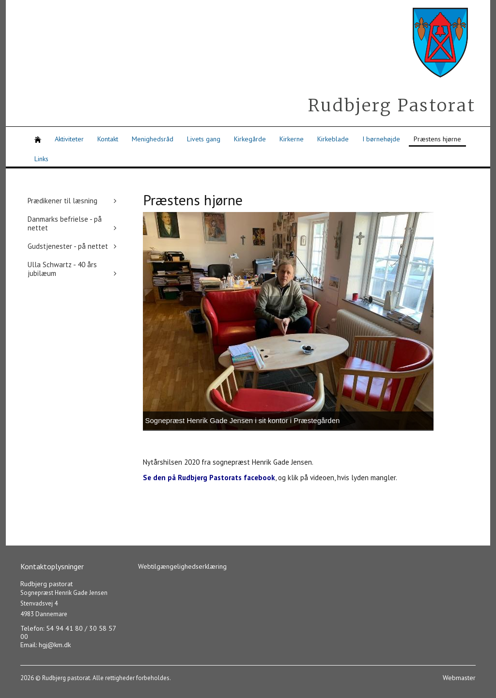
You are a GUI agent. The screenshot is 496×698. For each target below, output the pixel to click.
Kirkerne (291, 139)
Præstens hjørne (437, 139)
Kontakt (107, 139)
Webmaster (459, 677)
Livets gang (203, 139)
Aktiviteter (69, 139)
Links (41, 158)
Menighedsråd (152, 139)
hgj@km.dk (55, 644)
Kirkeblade (333, 139)
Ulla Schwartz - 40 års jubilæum (62, 269)
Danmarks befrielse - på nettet (65, 223)
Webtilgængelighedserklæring (182, 566)
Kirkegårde (250, 139)
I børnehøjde (381, 139)
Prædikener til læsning (62, 200)
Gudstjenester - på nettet (68, 246)
